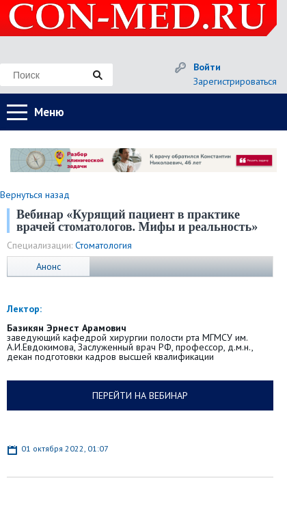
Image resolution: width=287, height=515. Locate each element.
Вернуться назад (35, 194)
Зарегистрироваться (235, 81)
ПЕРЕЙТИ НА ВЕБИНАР (140, 395)
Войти (207, 67)
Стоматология (103, 245)
